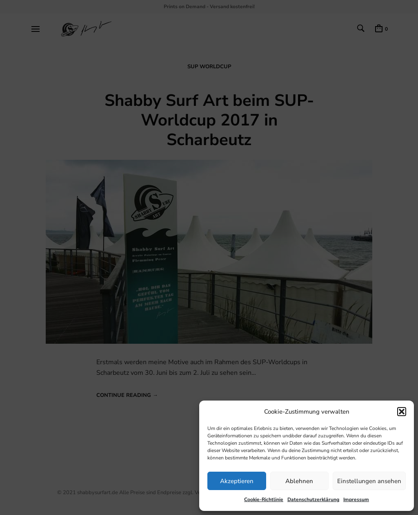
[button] (402, 412)
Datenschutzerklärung (313, 499)
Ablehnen (299, 481)
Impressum (356, 499)
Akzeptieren (236, 481)
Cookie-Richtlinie (263, 499)
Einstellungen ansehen (369, 481)
